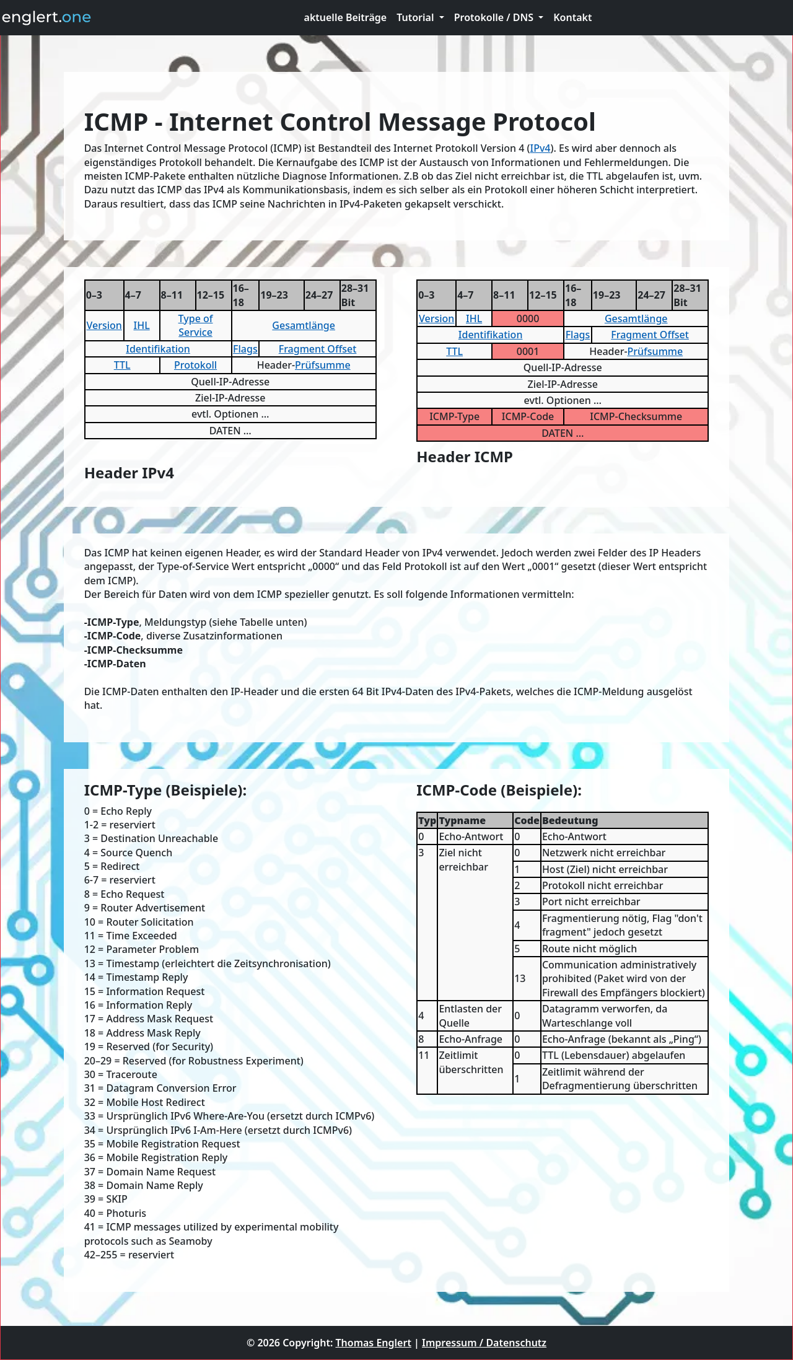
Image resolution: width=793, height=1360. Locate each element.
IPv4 (540, 148)
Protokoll (195, 365)
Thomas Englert (373, 1342)
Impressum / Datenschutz (484, 1342)
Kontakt (572, 17)
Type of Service (195, 325)
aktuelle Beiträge (345, 17)
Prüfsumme (323, 365)
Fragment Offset (318, 349)
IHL (142, 325)
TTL (122, 365)
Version (103, 325)
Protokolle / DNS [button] (495, 17)
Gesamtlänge (303, 325)
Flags (245, 349)
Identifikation (158, 349)
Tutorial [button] (416, 17)
